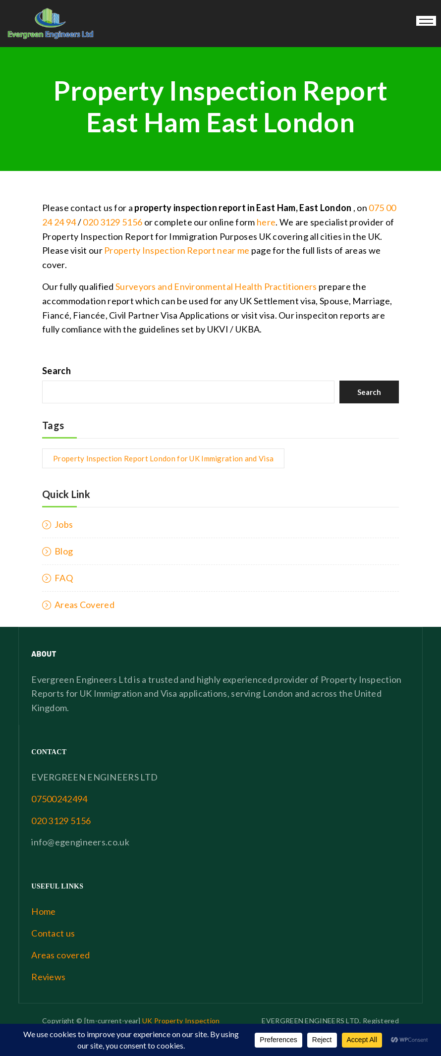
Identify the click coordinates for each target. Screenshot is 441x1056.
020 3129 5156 (112, 222)
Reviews (48, 976)
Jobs (64, 524)
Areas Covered (84, 604)
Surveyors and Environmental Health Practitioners (216, 286)
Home (43, 911)
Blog (64, 551)
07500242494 (59, 798)
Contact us (53, 933)
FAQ (64, 577)
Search (56, 370)
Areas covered (60, 954)
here (266, 222)
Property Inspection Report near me (176, 250)
